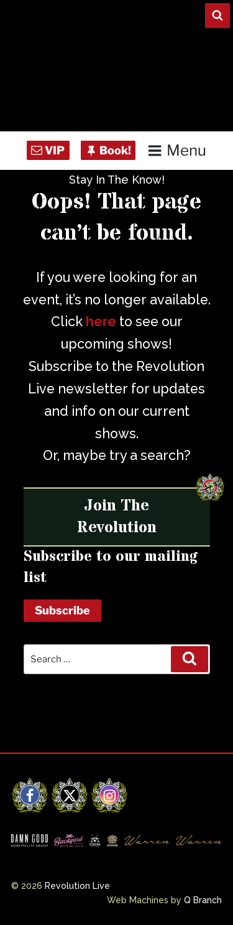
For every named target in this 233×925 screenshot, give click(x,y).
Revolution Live (77, 886)
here (101, 321)
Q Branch (203, 900)
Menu (176, 150)
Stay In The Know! (117, 179)
